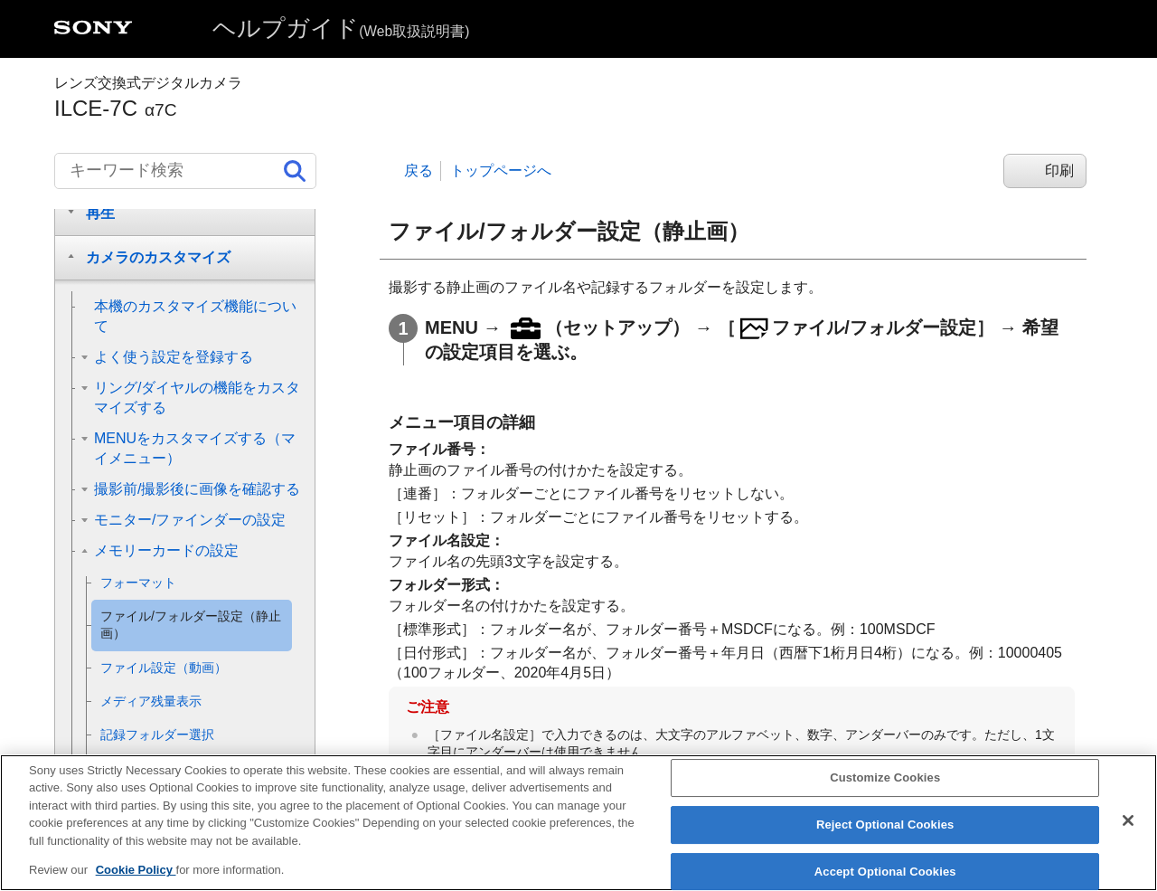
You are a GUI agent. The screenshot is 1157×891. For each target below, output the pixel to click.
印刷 (1059, 170)
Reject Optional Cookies (885, 836)
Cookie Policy (136, 881)
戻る (418, 170)
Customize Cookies (885, 789)
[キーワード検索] (185, 171)
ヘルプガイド (340, 28)
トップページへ (500, 170)
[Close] (1128, 832)
